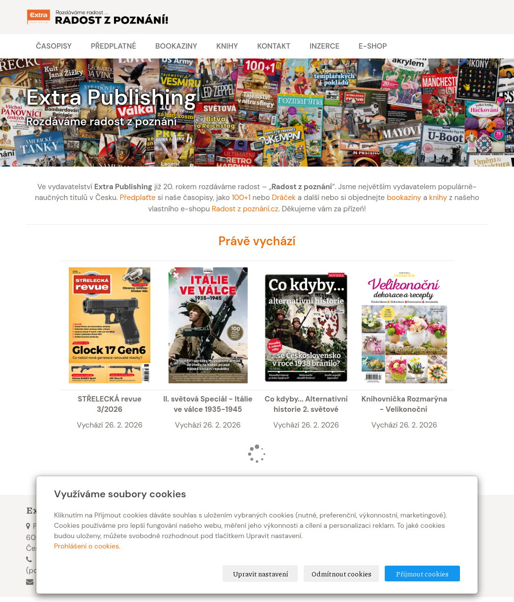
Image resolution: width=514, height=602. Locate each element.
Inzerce (325, 46)
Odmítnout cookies (341, 573)
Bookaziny (176, 46)
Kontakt (273, 46)
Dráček (284, 197)
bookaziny (404, 197)
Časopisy (54, 46)
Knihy (227, 46)
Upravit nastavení (260, 573)
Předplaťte (138, 197)
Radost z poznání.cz (245, 209)
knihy (438, 197)
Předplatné (113, 46)
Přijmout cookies (422, 573)
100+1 (241, 197)
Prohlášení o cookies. (87, 546)
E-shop (373, 46)
